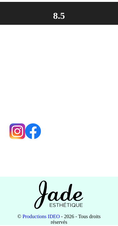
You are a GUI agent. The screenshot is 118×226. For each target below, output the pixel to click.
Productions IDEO (41, 216)
